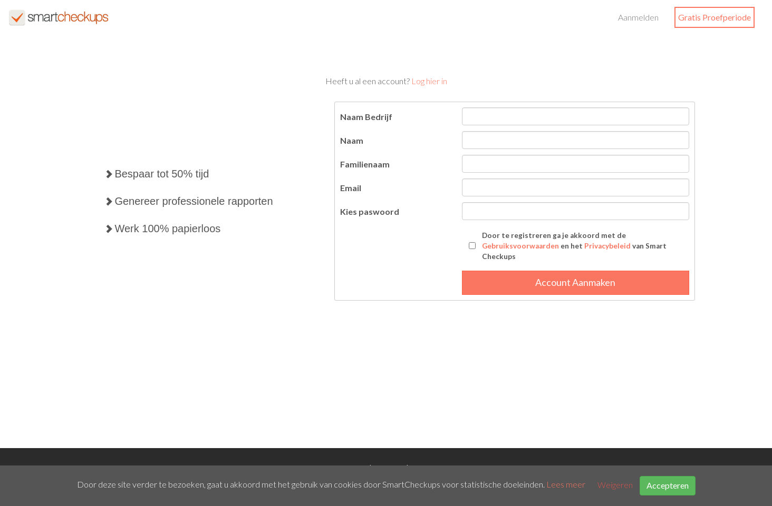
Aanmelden (638, 17)
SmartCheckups (58, 17)
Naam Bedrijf (366, 117)
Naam (351, 140)
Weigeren (615, 485)
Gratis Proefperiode (714, 17)
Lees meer (565, 485)
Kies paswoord (369, 211)
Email (350, 188)
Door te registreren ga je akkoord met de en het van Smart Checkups (574, 246)
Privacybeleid (607, 246)
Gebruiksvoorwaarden (520, 246)
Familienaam (365, 164)
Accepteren (667, 485)
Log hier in (429, 81)
